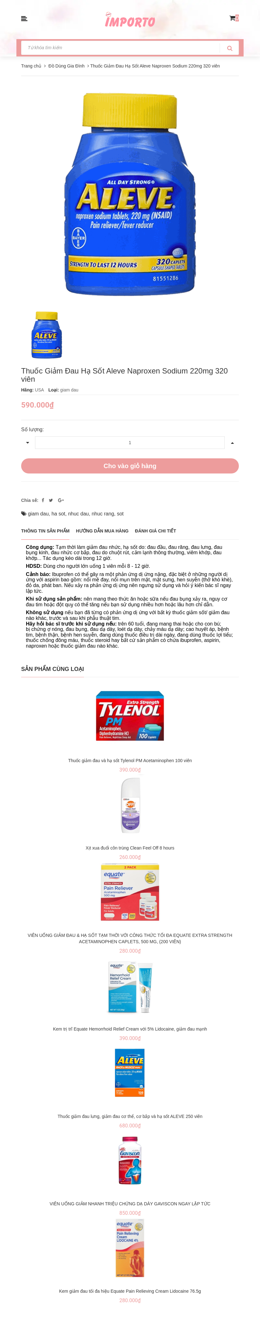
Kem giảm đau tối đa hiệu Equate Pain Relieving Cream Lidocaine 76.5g (130, 1291)
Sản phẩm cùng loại (52, 669)
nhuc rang (103, 513)
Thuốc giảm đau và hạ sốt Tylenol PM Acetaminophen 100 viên (130, 760)
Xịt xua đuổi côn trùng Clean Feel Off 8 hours (130, 847)
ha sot (58, 513)
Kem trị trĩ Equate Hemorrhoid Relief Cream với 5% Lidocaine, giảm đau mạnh (130, 1029)
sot (120, 513)
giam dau (38, 513)
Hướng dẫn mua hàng (102, 530)
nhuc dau (78, 513)
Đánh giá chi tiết (155, 530)
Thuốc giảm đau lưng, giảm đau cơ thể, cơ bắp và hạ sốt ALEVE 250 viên (130, 1116)
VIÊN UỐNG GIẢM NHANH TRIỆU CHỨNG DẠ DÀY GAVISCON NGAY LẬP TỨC (130, 1203)
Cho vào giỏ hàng (130, 465)
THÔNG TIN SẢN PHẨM (45, 530)
